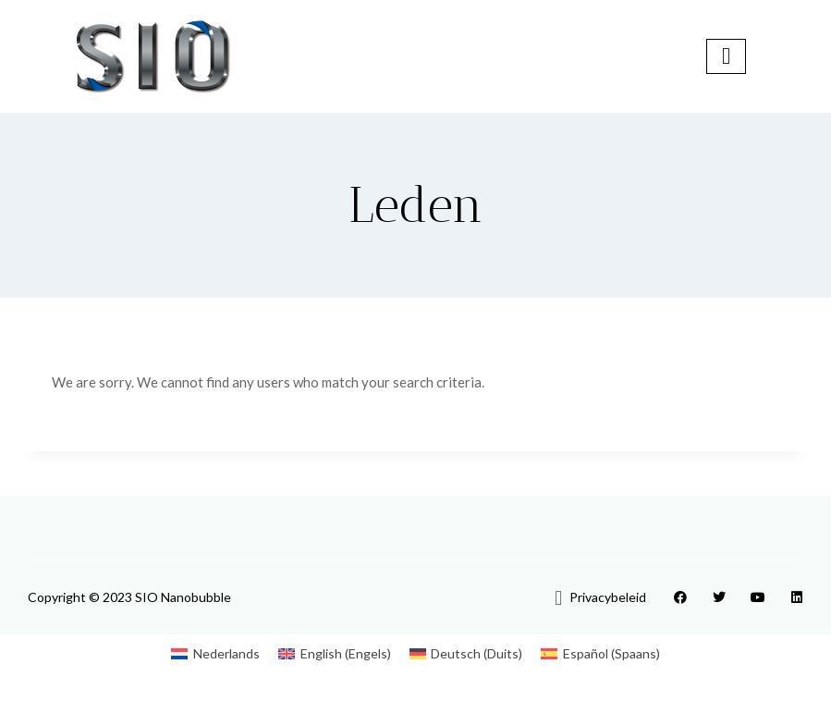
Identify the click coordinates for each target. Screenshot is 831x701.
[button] (558, 597)
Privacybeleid (607, 597)
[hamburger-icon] (726, 56)
